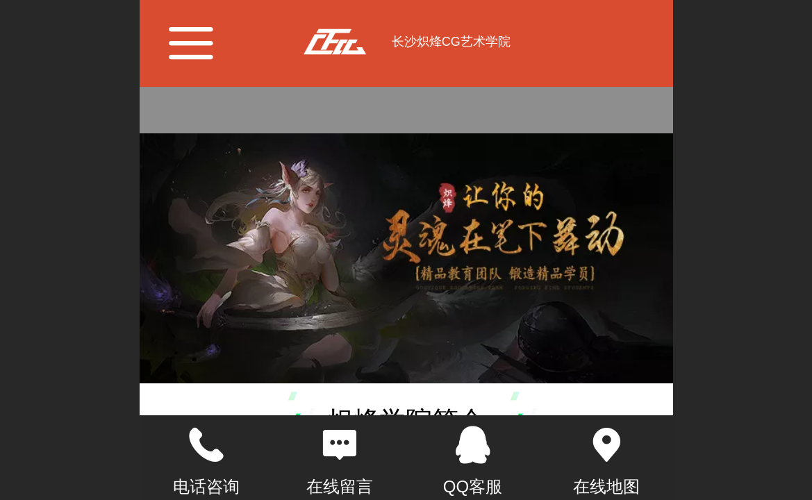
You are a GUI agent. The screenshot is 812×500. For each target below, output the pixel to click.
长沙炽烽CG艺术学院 (451, 42)
